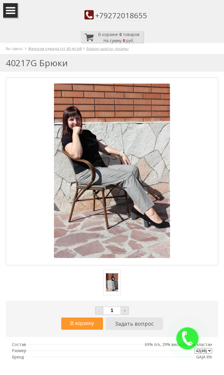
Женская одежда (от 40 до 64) (55, 48)
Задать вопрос (134, 323)
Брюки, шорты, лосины (107, 48)
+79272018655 (121, 15)
